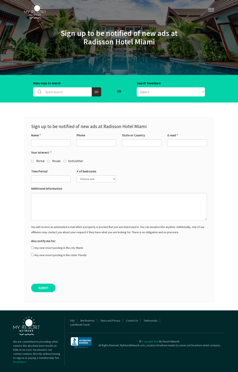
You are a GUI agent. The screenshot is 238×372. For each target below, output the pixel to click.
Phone (81, 135)
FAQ (72, 320)
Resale (54, 161)
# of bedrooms (86, 171)
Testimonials (150, 320)
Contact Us (132, 320)
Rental (37, 161)
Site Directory (87, 320)
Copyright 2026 (150, 341)
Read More (19, 362)
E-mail (172, 135)
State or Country (133, 135)
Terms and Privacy (110, 320)
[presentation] (62, 272)
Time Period (39, 171)
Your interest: (41, 152)
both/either (73, 161)
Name (36, 135)
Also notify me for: (43, 241)
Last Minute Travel (80, 324)
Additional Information (46, 188)
